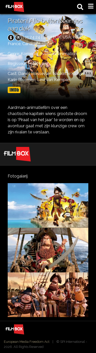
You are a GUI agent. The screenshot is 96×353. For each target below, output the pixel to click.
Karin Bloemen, (22, 79)
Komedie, (30, 53)
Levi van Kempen (53, 79)
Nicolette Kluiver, (68, 73)
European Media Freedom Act (26, 342)
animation (67, 53)
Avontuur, (49, 53)
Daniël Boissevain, (35, 73)
